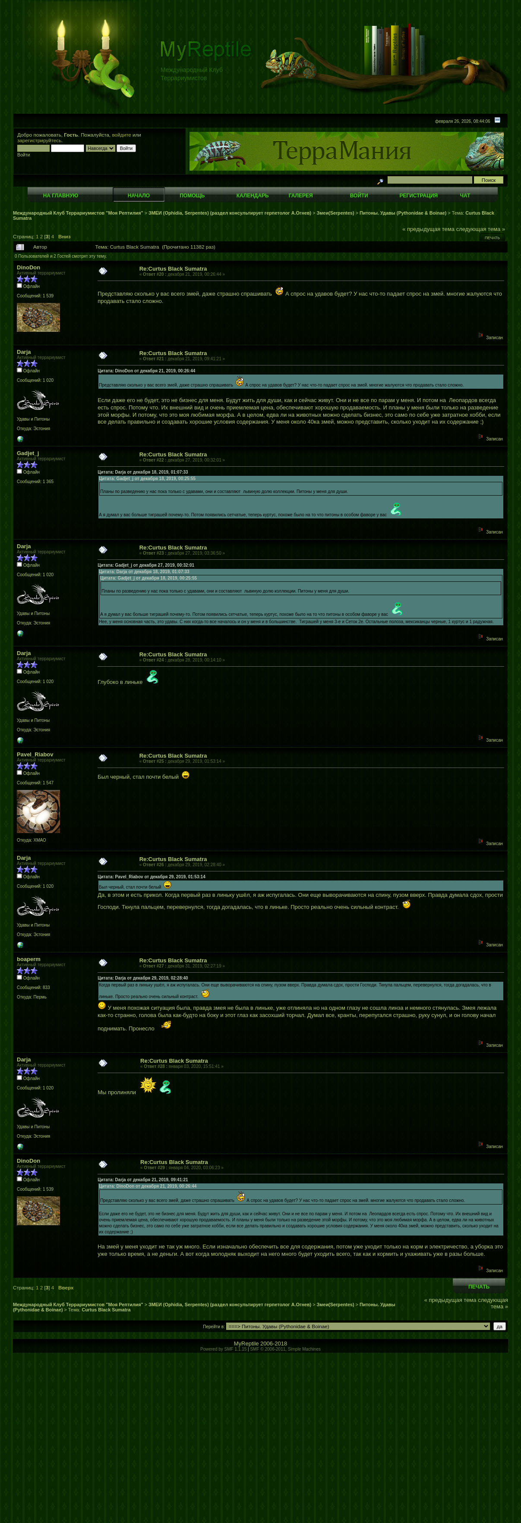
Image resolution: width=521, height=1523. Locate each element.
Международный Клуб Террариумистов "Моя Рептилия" (78, 212)
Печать (492, 238)
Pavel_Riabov (35, 754)
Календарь (253, 196)
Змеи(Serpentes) (335, 212)
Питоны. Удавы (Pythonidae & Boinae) (403, 212)
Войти (359, 196)
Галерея (301, 196)
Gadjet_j (28, 453)
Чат (465, 196)
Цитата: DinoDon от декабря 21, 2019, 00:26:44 (146, 370)
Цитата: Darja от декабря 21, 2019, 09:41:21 (143, 1179)
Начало (139, 196)
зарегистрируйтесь (39, 140)
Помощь (192, 196)
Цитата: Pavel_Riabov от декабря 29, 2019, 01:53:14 (151, 876)
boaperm (29, 959)
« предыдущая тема (428, 229)
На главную (60, 196)
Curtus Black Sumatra (106, 1309)
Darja (24, 352)
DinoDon (28, 267)
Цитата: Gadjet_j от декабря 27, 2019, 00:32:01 (146, 565)
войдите (121, 134)
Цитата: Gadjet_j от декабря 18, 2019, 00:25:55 (147, 478)
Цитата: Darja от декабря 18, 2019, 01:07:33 (143, 472)
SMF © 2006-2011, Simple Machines (285, 1349)
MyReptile (246, 1343)
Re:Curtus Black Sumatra (173, 268)
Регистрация (418, 196)
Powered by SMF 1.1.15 (223, 1349)
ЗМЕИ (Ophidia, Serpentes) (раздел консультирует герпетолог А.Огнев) (229, 212)
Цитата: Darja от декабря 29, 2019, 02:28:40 (143, 978)
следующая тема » (480, 229)
